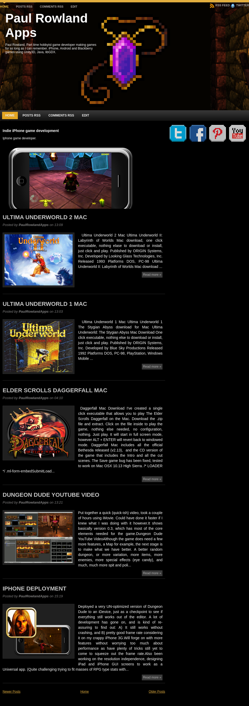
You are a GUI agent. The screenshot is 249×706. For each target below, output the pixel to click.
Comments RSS (51, 6)
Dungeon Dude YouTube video (51, 495)
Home (4, 6)
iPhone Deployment (34, 588)
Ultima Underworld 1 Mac (45, 304)
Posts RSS (24, 6)
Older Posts (157, 691)
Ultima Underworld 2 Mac (45, 217)
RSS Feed (220, 5)
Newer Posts (11, 691)
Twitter (240, 5)
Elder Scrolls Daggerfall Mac (55, 390)
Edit (74, 6)
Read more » (152, 275)
